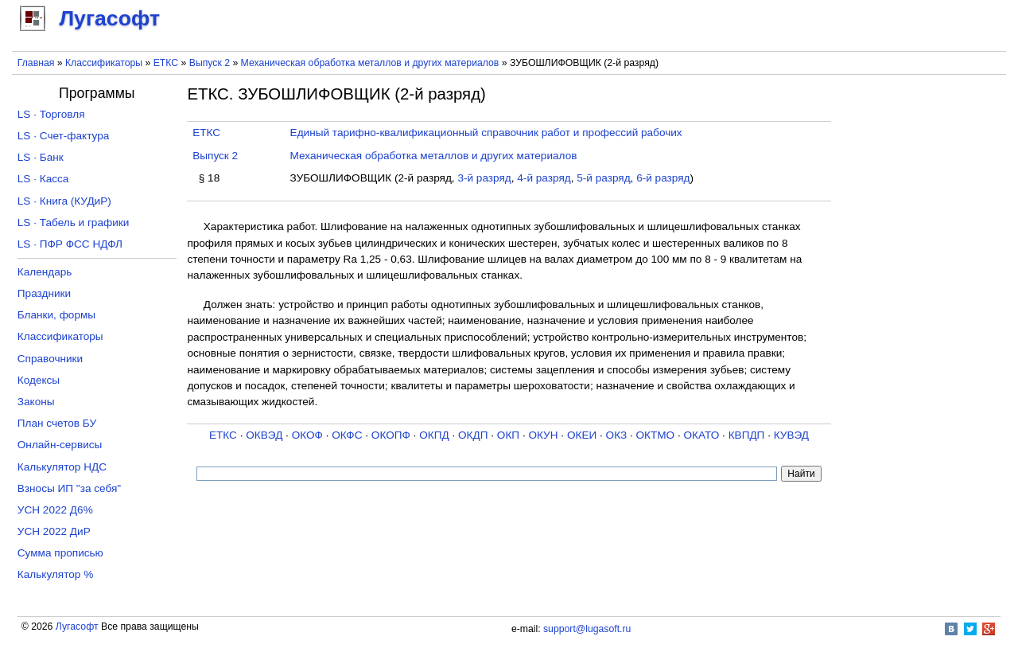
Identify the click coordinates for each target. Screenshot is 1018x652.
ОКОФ (307, 435)
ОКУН (543, 435)
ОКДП (473, 435)
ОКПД (434, 435)
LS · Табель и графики (73, 222)
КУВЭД (791, 435)
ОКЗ (617, 435)
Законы (36, 402)
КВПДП (747, 435)
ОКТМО (655, 435)
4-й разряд (543, 178)
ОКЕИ (581, 435)
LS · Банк (40, 157)
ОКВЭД (264, 435)
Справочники (50, 359)
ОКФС (347, 435)
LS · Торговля (51, 114)
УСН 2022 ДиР (54, 531)
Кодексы (38, 380)
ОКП (508, 435)
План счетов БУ (56, 423)
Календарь (44, 272)
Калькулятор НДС (62, 467)
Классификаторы (103, 62)
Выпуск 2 (209, 62)
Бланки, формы (56, 315)
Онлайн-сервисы (60, 445)
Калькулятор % (55, 574)
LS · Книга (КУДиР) (64, 201)
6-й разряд (663, 178)
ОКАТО (702, 435)
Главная (36, 62)
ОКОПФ (390, 435)
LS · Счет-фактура (63, 136)
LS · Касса (43, 179)
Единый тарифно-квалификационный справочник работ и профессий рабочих (486, 133)
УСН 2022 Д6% (55, 510)
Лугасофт (77, 626)
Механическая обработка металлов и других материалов (370, 62)
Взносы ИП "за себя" (69, 488)
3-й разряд (484, 178)
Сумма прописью (60, 553)
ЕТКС (165, 62)
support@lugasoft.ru (587, 628)
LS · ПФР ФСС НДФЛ (69, 244)
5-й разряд (603, 178)
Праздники (44, 293)
